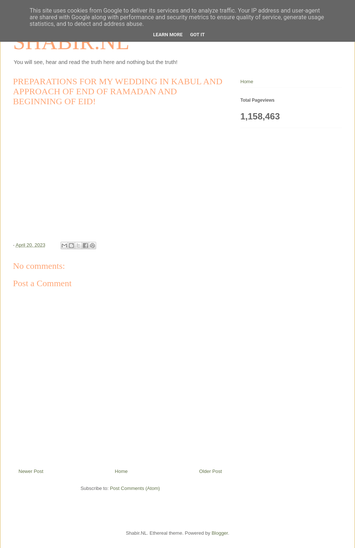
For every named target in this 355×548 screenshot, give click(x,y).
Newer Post (30, 471)
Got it (197, 34)
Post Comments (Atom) (135, 488)
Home (121, 471)
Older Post (210, 471)
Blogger (220, 533)
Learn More (168, 34)
